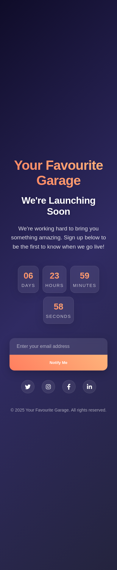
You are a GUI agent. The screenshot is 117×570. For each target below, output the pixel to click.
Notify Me (59, 362)
